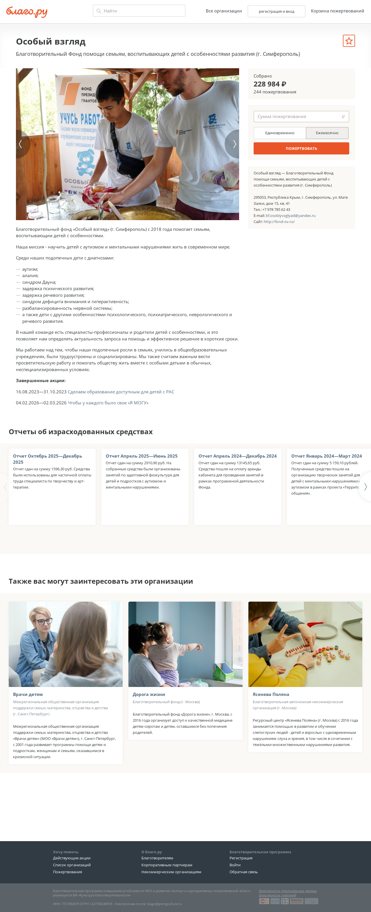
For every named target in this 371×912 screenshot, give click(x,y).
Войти (235, 865)
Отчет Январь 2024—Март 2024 (326, 497)
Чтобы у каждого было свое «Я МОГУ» (108, 444)
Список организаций (72, 865)
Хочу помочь (66, 851)
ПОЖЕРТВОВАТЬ (301, 148)
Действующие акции (71, 858)
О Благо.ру (151, 851)
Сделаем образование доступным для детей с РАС (121, 433)
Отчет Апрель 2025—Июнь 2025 (142, 497)
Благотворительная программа (260, 851)
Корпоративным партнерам (166, 865)
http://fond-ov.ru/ (279, 221)
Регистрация (241, 858)
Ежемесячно (327, 132)
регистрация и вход (274, 11)
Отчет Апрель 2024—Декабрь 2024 (238, 497)
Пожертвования (67, 871)
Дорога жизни (149, 736)
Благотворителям (157, 858)
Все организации (222, 11)
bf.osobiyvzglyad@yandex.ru (291, 215)
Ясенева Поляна (271, 736)
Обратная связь (244, 871)
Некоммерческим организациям (171, 871)
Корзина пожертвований (335, 11)
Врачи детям (28, 736)
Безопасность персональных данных (288, 891)
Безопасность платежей (277, 895)
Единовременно (279, 132)
